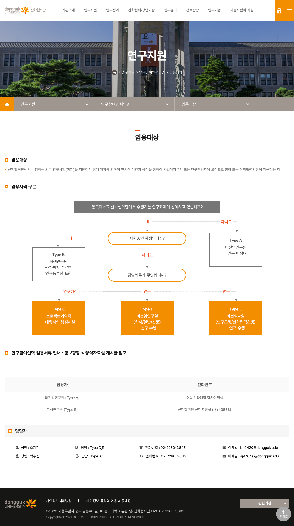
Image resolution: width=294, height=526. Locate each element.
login (279, 11)
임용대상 (176, 72)
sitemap (289, 11)
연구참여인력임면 (152, 72)
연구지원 (128, 72)
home (7, 104)
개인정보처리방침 (59, 501)
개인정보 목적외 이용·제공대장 (108, 501)
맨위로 (284, 516)
